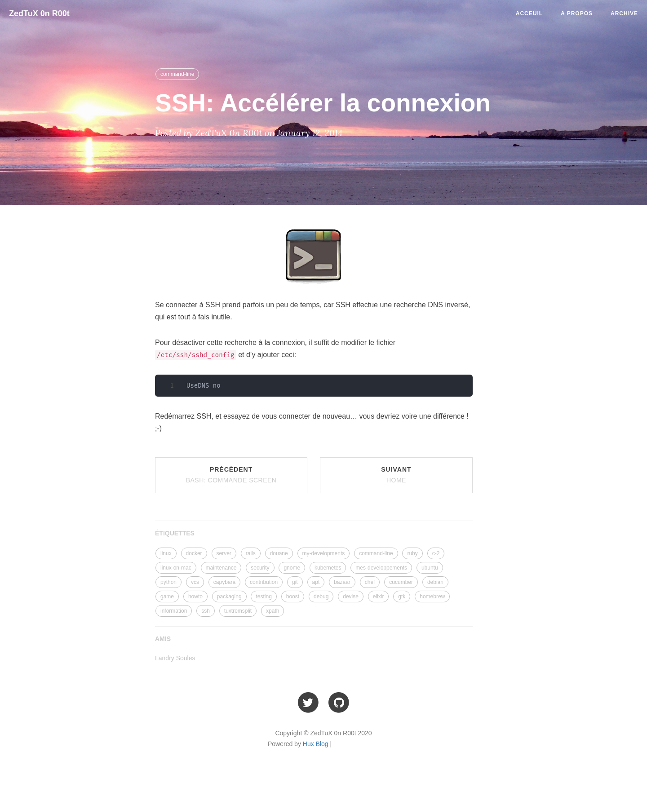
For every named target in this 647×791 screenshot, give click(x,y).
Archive (624, 13)
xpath (272, 611)
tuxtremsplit (238, 611)
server (224, 553)
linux (166, 553)
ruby (412, 553)
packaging (229, 596)
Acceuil (529, 13)
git (295, 582)
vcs (195, 582)
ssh (205, 611)
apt (316, 582)
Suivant (396, 475)
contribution (264, 582)
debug (321, 596)
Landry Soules (175, 658)
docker (194, 553)
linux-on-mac (175, 568)
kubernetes (328, 568)
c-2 (436, 553)
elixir (378, 596)
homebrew (432, 596)
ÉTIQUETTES (175, 533)
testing (263, 596)
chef (370, 582)
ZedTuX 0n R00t (39, 13)
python (168, 582)
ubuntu (429, 568)
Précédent (231, 475)
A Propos (577, 13)
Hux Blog (315, 743)
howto (195, 596)
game (167, 596)
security (260, 568)
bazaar (342, 582)
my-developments (323, 553)
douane (279, 553)
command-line (177, 74)
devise (351, 596)
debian (435, 582)
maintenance (221, 568)
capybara (224, 582)
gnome (292, 568)
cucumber (401, 582)
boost (292, 596)
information (173, 611)
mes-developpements (381, 568)
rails (251, 553)
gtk (401, 596)
